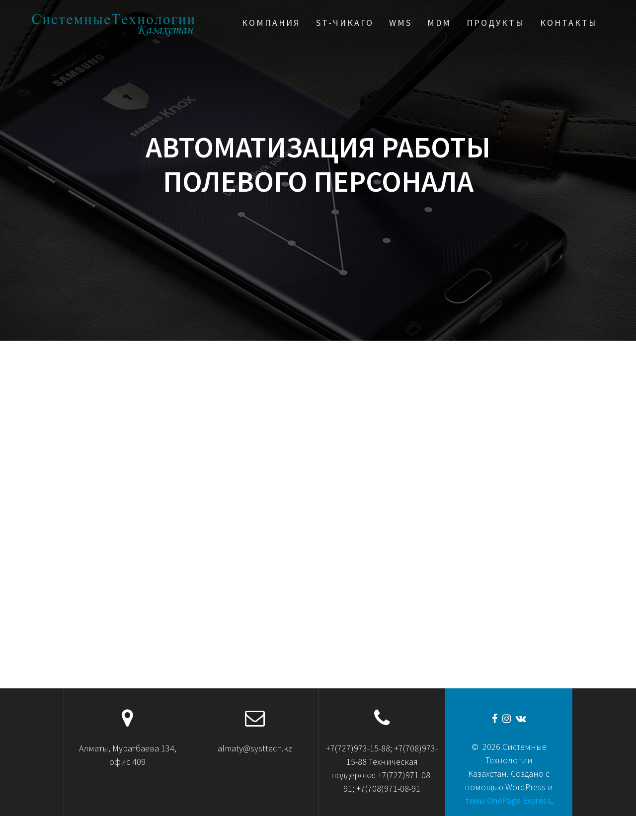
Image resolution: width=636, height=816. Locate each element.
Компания (271, 22)
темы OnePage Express (508, 800)
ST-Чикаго (345, 22)
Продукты (496, 22)
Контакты (569, 22)
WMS (400, 22)
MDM (439, 22)
